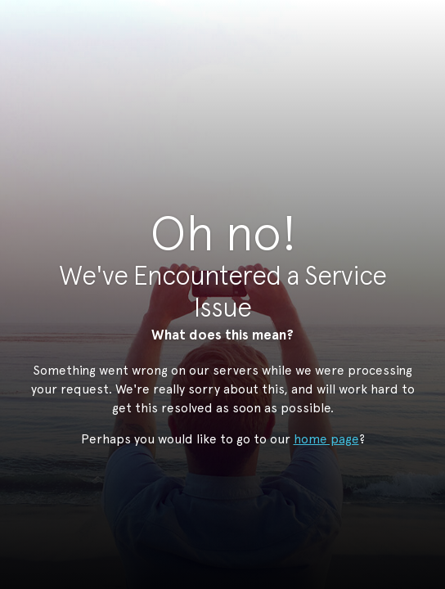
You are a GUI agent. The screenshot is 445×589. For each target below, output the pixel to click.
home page (326, 439)
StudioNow (210, 93)
